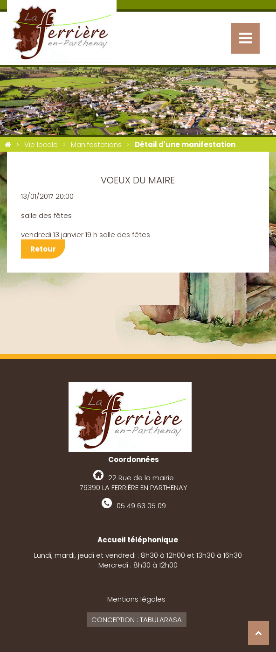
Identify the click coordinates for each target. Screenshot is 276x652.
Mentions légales (136, 599)
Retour (43, 249)
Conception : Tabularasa (136, 619)
